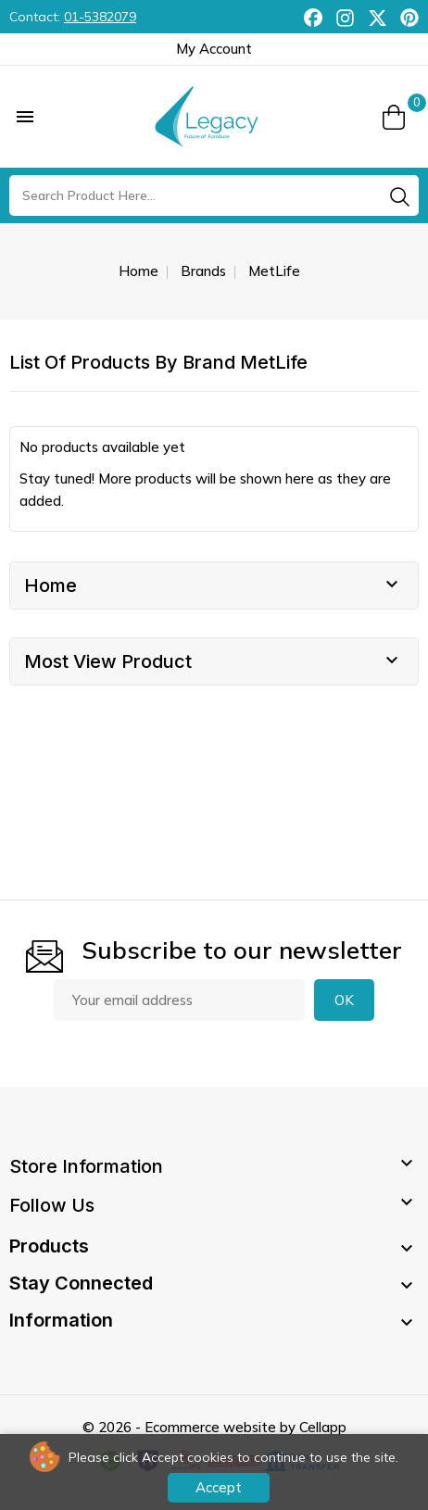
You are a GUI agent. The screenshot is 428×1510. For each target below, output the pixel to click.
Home (50, 585)
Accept (218, 1487)
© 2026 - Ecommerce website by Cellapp (214, 1427)
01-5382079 (100, 16)
